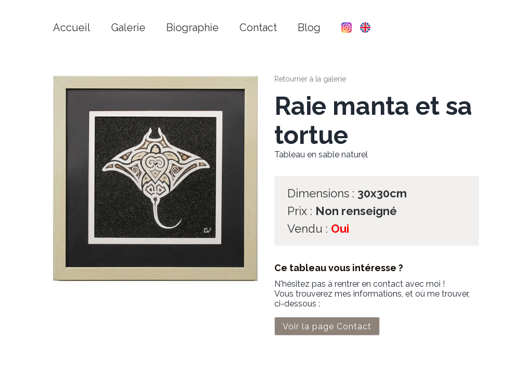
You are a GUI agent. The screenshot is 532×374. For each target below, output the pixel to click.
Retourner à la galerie (310, 79)
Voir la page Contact (327, 326)
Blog (309, 27)
